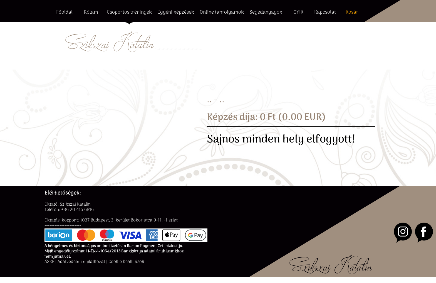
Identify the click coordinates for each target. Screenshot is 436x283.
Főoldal (64, 13)
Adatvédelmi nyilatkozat (81, 262)
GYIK (298, 13)
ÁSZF (49, 262)
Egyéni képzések (175, 13)
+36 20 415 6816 (77, 210)
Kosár (352, 13)
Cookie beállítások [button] (126, 262)
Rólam (91, 13)
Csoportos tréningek (129, 13)
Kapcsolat (325, 13)
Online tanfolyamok (222, 13)
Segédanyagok (265, 13)
